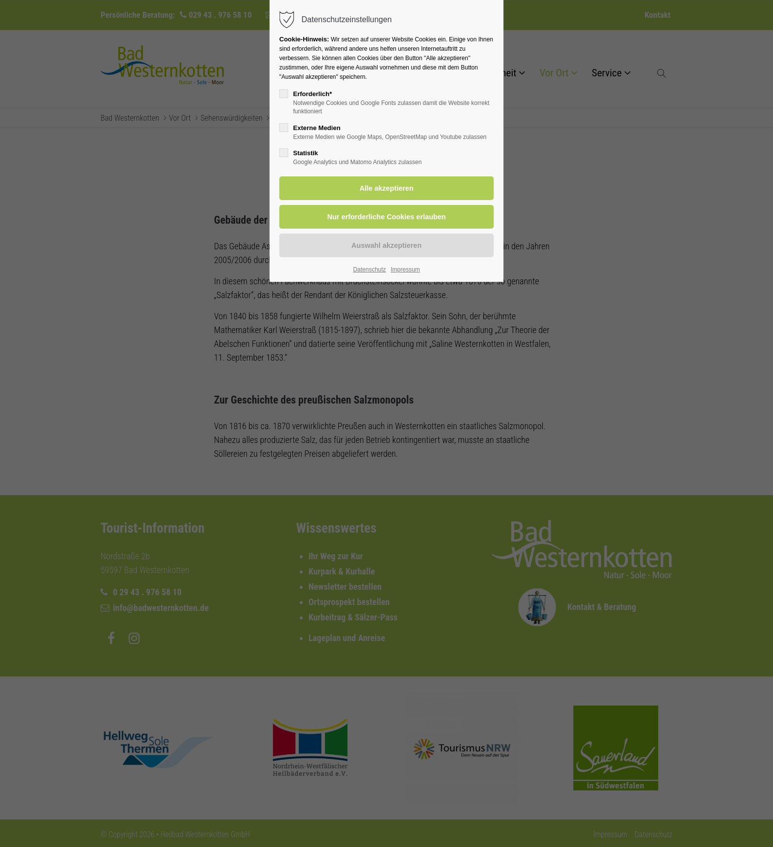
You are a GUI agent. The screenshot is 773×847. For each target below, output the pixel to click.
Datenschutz (369, 269)
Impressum (405, 269)
